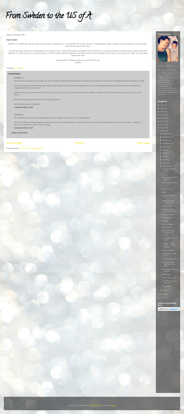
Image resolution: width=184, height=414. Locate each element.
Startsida (79, 143)
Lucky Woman (167, 218)
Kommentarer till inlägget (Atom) (31, 148)
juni (163, 153)
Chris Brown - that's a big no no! (170, 282)
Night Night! (166, 274)
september (166, 143)
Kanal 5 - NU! (167, 189)
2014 (162, 115)
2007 (162, 297)
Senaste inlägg (14, 143)
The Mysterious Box (169, 259)
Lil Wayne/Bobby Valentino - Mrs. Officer (168, 264)
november (166, 137)
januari (165, 290)
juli (163, 150)
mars (164, 163)
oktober (165, 140)
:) (162, 186)
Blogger (113, 405)
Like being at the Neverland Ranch (169, 210)
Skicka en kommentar (19, 133)
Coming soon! (167, 206)
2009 (162, 131)
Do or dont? (166, 227)
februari (165, 166)
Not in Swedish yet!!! (169, 183)
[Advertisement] (168, 352)
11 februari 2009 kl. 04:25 (23, 128)
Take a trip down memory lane (168, 202)
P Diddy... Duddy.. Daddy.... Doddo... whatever (169, 245)
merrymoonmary (96, 405)
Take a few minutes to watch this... (170, 178)
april (164, 160)
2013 (162, 118)
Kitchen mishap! (168, 250)
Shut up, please (167, 224)
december (166, 134)
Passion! (165, 221)
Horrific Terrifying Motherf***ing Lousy (168, 233)
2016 (162, 108)
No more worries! (168, 214)
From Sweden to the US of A (48, 16)
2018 (162, 105)
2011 (162, 124)
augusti (165, 147)
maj (164, 156)
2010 (162, 128)
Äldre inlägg (143, 143)
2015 (162, 111)
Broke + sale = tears (169, 278)
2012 (162, 121)
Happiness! (166, 286)
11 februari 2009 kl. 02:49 (23, 107)
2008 (162, 294)
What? (164, 192)
